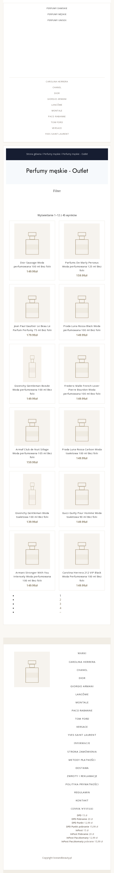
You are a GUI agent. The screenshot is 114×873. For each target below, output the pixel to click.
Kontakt (82, 800)
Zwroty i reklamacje (82, 776)
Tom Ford (57, 122)
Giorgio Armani (57, 99)
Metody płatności (82, 759)
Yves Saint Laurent (57, 134)
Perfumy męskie (57, 14)
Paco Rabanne (57, 116)
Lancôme (56, 104)
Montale (57, 110)
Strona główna (33, 153)
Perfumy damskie (57, 8)
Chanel (57, 87)
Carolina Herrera (57, 81)
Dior (57, 93)
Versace (57, 128)
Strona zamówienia (82, 751)
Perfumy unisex (57, 20)
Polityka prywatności (82, 784)
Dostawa (82, 768)
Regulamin (82, 792)
